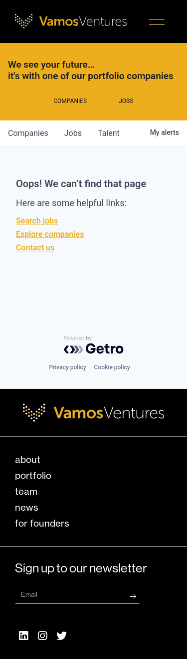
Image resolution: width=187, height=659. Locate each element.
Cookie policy (112, 367)
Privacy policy (67, 367)
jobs (73, 133)
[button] (157, 23)
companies (28, 133)
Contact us (35, 247)
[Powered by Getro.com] (94, 345)
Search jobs (37, 220)
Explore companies (50, 234)
